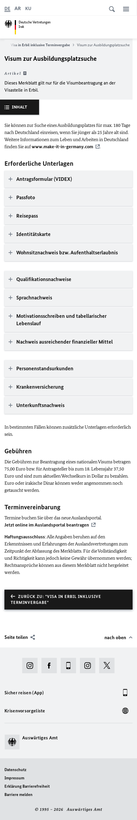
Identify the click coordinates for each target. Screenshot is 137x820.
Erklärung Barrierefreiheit (27, 786)
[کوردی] (28, 8)
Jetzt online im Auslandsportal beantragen (46, 525)
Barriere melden (18, 794)
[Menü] (126, 8)
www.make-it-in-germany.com (62, 146)
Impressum (14, 778)
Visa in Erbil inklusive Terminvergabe (42, 45)
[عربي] (17, 8)
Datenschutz (15, 769)
